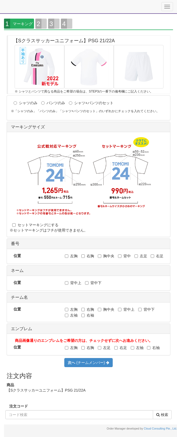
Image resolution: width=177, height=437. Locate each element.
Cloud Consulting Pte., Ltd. (160, 428)
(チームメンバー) (88, 362)
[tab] (88, 127)
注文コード (18, 406)
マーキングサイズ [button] (28, 127)
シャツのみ (25, 103)
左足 (140, 256)
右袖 (87, 315)
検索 (162, 415)
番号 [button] (15, 243)
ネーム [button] (17, 270)
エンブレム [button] (21, 328)
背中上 (73, 283)
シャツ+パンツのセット (91, 103)
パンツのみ (53, 103)
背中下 (93, 283)
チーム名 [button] (19, 297)
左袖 (71, 315)
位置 (17, 256)
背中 (124, 256)
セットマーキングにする (35, 225)
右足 (157, 256)
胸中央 (106, 256)
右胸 (87, 256)
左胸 (71, 256)
